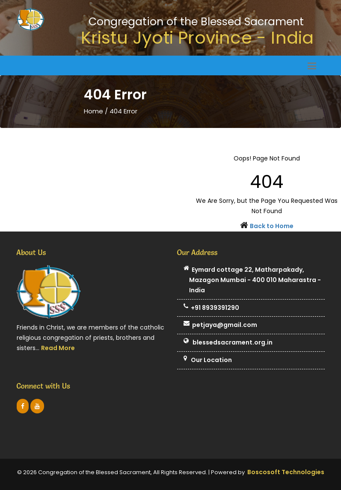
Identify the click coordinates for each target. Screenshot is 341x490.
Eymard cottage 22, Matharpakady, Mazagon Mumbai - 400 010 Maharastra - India (252, 280)
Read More (58, 348)
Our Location (208, 360)
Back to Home (272, 226)
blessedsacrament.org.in (228, 343)
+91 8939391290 (211, 308)
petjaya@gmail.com (220, 325)
